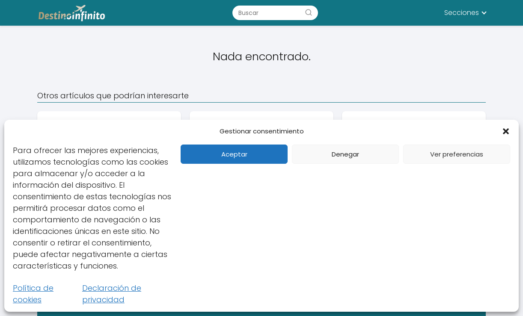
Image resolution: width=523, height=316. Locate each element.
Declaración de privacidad (111, 294)
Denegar (345, 154)
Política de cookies (33, 294)
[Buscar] (309, 12)
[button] (506, 131)
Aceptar (234, 154)
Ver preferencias (456, 154)
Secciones (461, 13)
